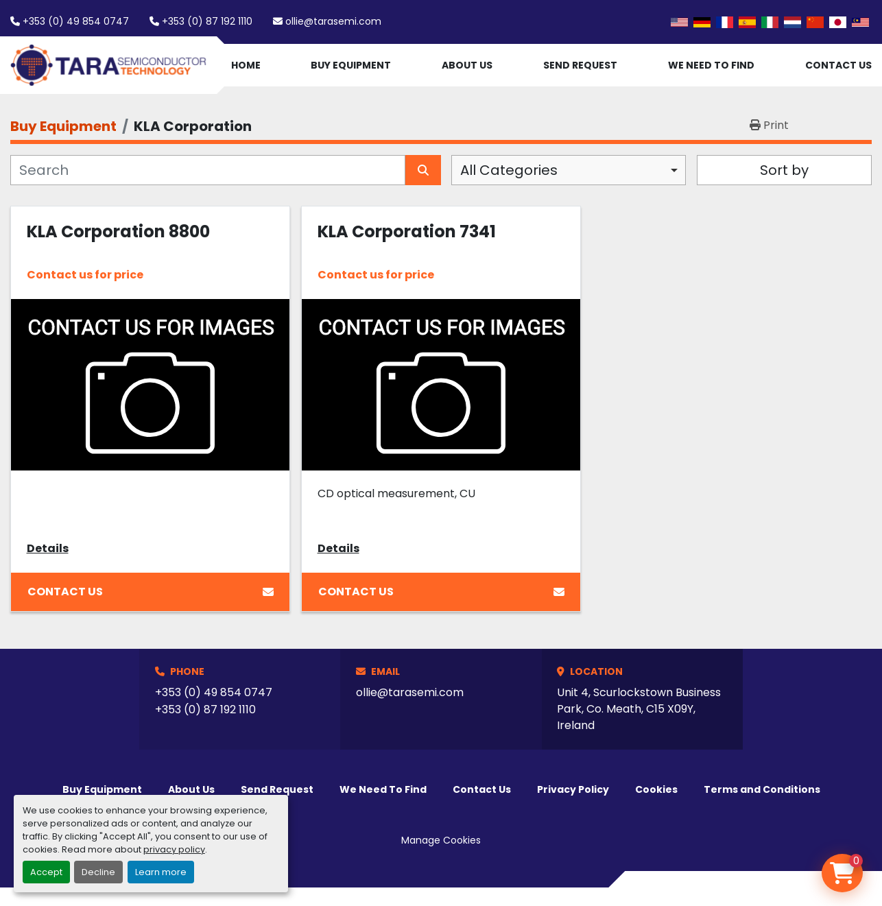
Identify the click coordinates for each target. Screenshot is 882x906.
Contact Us (838, 65)
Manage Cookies (441, 840)
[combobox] (568, 170)
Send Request (580, 65)
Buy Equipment (351, 65)
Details (48, 548)
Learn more (161, 872)
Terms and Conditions (762, 789)
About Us (467, 65)
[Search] (207, 170)
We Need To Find (711, 65)
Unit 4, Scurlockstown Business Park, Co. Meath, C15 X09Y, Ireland (639, 708)
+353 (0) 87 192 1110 (207, 21)
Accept (46, 872)
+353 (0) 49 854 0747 (76, 21)
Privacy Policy (573, 789)
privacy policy (174, 849)
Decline (98, 872)
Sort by (784, 170)
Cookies (656, 789)
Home (246, 65)
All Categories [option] (509, 170)
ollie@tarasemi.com (333, 21)
